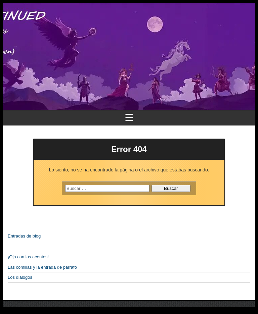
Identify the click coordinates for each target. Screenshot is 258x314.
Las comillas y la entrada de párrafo (42, 267)
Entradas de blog (24, 236)
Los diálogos (20, 277)
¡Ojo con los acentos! (28, 256)
